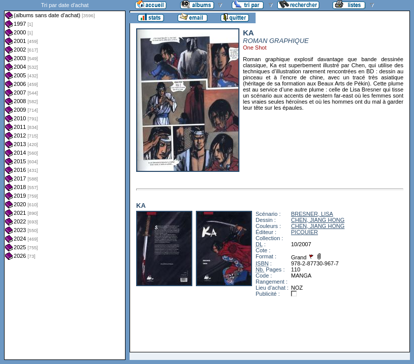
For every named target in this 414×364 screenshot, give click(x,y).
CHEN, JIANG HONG (318, 220)
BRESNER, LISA (312, 214)
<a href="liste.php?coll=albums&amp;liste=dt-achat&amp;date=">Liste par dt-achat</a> (65, 180)
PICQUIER (304, 232)
